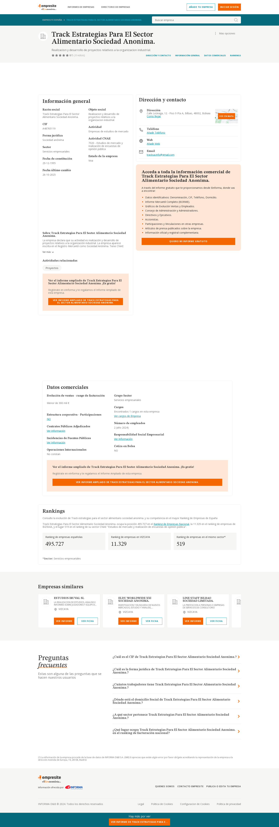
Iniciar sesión (229, 7)
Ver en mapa (226, 116)
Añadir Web (153, 143)
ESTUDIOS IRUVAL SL (69, 598)
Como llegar (154, 116)
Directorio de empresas (115, 7)
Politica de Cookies (162, 804)
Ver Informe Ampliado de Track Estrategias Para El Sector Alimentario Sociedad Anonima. (86, 301)
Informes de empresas (81, 7)
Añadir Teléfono (156, 132)
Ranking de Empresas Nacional (171, 524)
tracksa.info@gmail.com (160, 154)
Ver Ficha (87, 621)
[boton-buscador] (236, 19)
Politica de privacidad (229, 804)
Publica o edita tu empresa (223, 786)
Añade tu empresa (201, 7)
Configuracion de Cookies (195, 804)
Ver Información (56, 430)
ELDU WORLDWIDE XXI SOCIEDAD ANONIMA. (134, 600)
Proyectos (52, 268)
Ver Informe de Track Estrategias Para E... (139, 821)
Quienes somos (164, 786)
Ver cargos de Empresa (127, 416)
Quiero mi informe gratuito (188, 241)
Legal (141, 804)
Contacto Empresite (190, 786)
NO (49, 419)
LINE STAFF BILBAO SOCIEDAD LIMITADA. (198, 600)
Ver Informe (64, 621)
